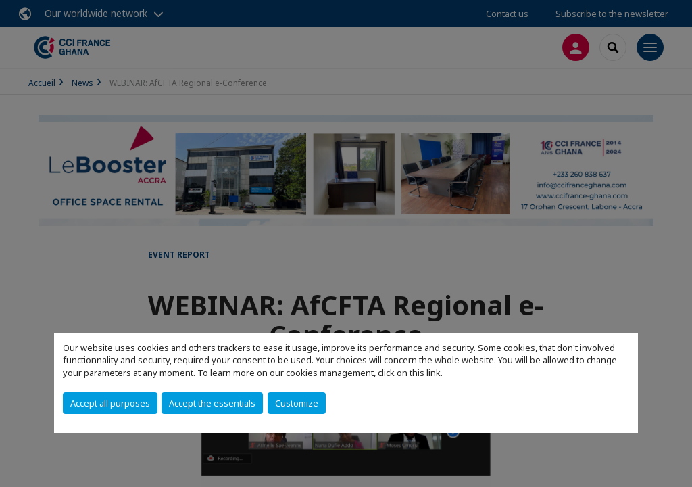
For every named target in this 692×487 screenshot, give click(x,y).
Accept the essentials (212, 403)
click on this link (409, 373)
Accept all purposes (110, 403)
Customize (296, 403)
